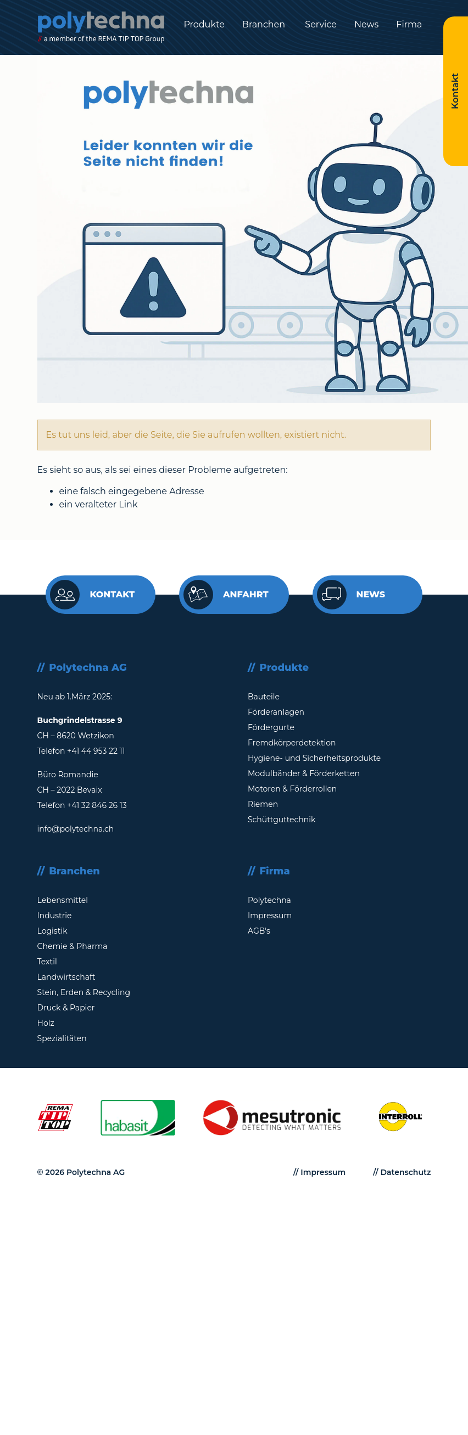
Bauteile (264, 697)
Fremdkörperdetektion (292, 743)
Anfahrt (226, 594)
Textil (47, 962)
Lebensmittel (62, 900)
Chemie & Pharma (72, 946)
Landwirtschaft (66, 977)
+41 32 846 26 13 (97, 805)
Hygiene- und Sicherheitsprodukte (314, 758)
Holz (45, 1023)
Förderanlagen (276, 712)
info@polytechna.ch (75, 829)
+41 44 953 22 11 (96, 751)
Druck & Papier (66, 1008)
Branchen (263, 24)
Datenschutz (406, 1172)
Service (320, 24)
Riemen (263, 804)
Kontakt (92, 594)
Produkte (203, 24)
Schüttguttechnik (281, 819)
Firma (409, 24)
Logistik (52, 931)
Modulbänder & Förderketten (304, 773)
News (366, 24)
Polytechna (269, 900)
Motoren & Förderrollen (292, 789)
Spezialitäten (62, 1038)
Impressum (270, 915)
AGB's (259, 931)
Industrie (54, 915)
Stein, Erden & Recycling (83, 992)
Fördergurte (271, 727)
